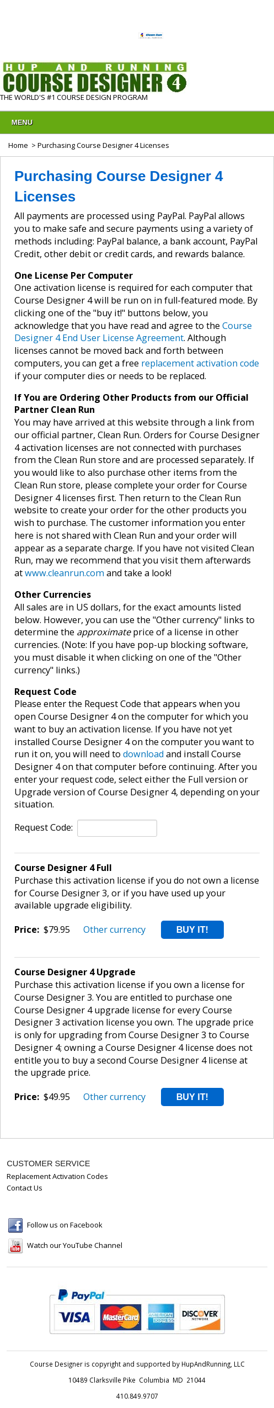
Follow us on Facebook (65, 1225)
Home (18, 145)
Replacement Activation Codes (57, 1176)
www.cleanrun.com (64, 573)
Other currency (114, 929)
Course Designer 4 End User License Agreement (133, 332)
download (143, 754)
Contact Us (24, 1188)
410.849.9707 (137, 1395)
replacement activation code (200, 363)
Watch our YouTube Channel (74, 1245)
